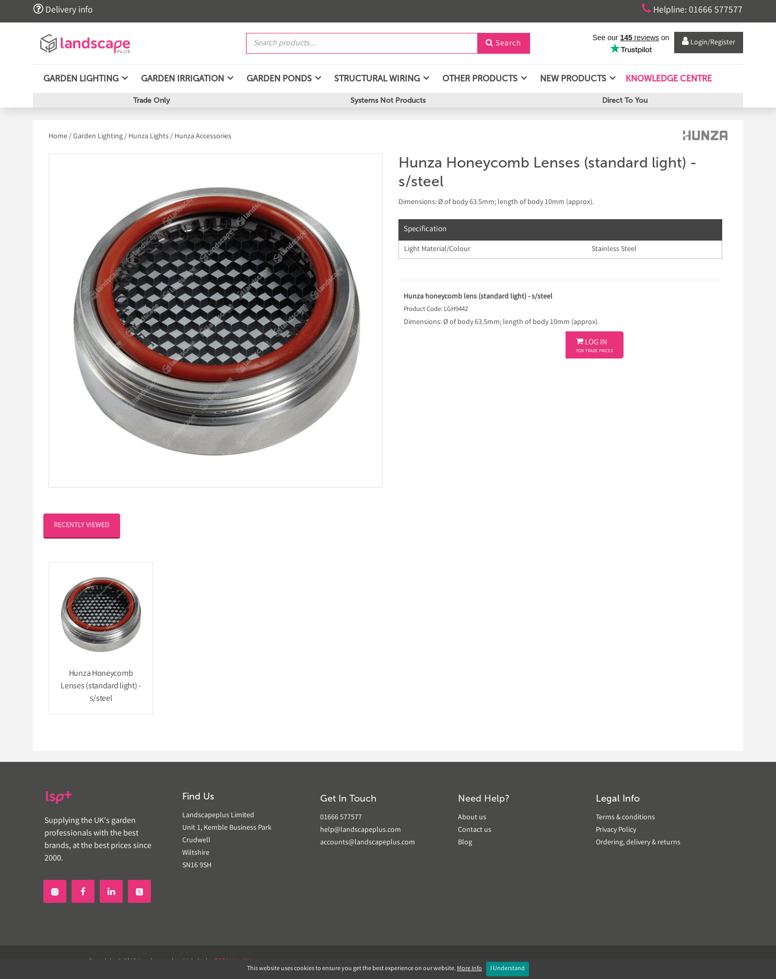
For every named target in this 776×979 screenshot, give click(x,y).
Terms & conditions (625, 818)
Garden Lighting (98, 137)
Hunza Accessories (202, 137)
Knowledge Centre (668, 78)
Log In (594, 346)
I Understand (507, 968)
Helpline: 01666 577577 (691, 9)
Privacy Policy (616, 830)
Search (503, 43)
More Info (469, 968)
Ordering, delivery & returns (638, 843)
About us (472, 818)
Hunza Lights (148, 137)
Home (59, 137)
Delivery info (63, 9)
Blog (465, 843)
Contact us (474, 830)
